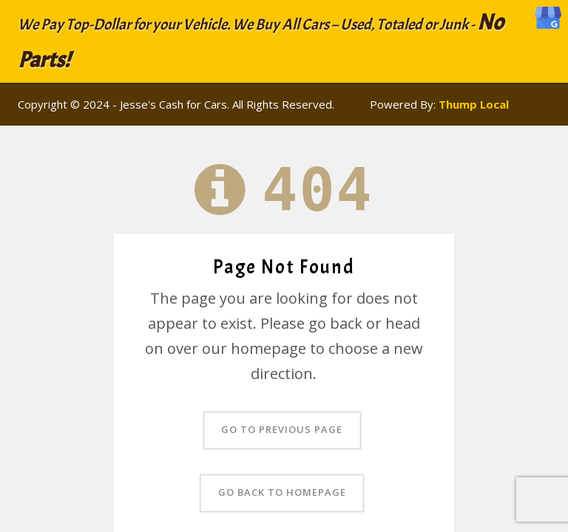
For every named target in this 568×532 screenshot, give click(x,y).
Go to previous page (281, 430)
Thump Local (474, 104)
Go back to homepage (282, 492)
